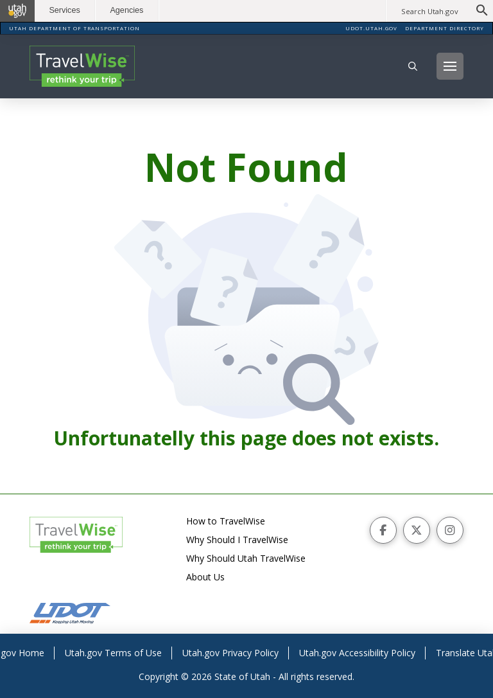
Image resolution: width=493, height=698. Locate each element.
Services (64, 10)
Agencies (126, 10)
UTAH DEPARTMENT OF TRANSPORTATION (74, 27)
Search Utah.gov (429, 11)
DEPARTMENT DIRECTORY (444, 27)
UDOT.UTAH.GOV (371, 27)
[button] (412, 66)
